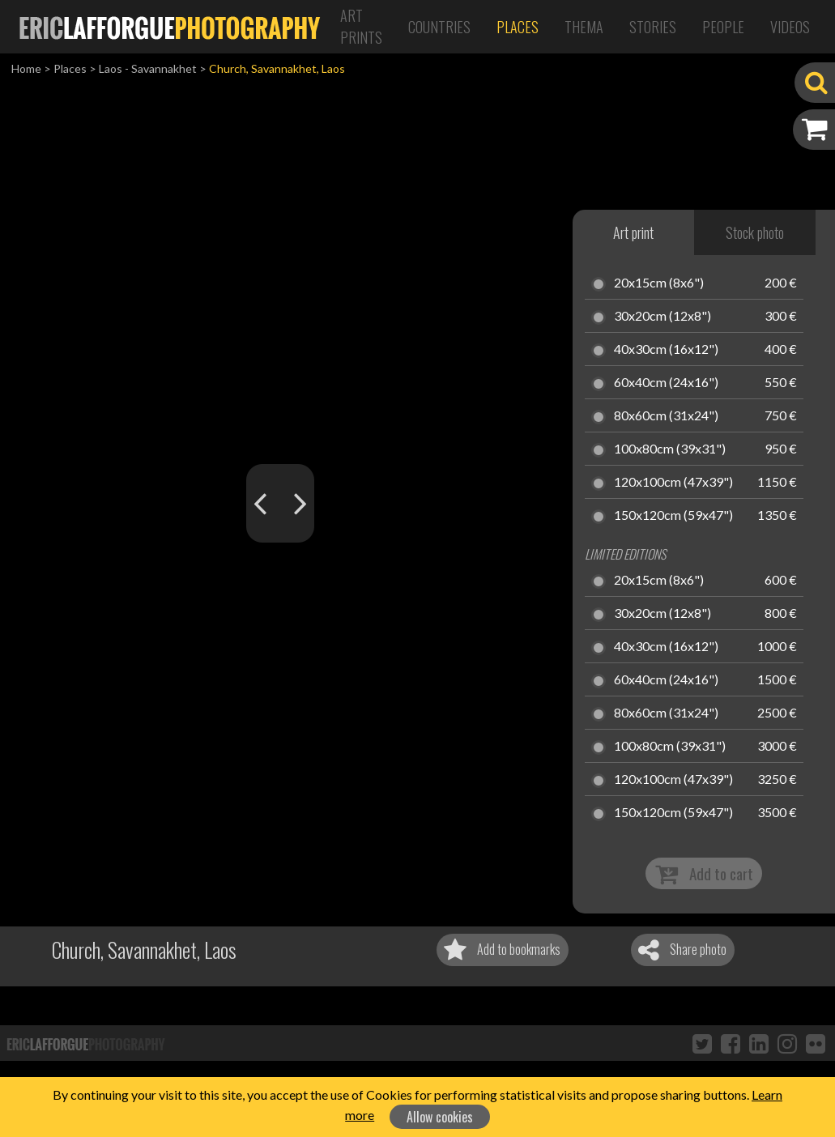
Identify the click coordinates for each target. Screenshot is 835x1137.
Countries (439, 26)
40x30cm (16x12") (666, 349)
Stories (652, 26)
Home (26, 68)
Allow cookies (440, 1116)
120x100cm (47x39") (673, 482)
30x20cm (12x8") (662, 316)
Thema (583, 26)
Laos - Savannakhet (148, 68)
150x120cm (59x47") (673, 515)
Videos (790, 26)
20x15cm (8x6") (659, 283)
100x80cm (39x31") (670, 449)
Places (517, 26)
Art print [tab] (633, 232)
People (723, 26)
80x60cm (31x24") (666, 416)
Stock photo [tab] (755, 232)
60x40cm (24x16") (666, 383)
